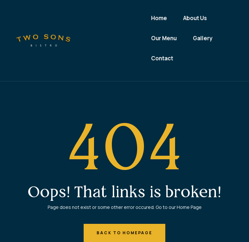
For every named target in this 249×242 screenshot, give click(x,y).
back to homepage (124, 233)
